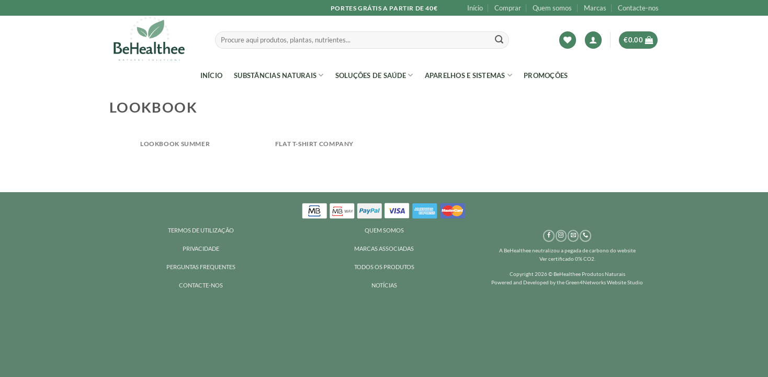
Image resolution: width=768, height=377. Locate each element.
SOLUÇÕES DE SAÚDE (374, 75)
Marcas (595, 8)
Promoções (546, 75)
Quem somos (552, 8)
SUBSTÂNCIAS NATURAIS (279, 75)
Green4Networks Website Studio (604, 282)
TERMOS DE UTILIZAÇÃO (201, 230)
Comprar (507, 8)
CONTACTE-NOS (201, 285)
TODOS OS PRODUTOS (384, 266)
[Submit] (499, 40)
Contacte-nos (638, 8)
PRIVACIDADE (201, 248)
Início (475, 8)
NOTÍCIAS (384, 285)
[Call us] (585, 236)
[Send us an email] (573, 236)
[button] (593, 40)
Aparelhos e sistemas (469, 75)
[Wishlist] (567, 40)
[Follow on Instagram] (561, 236)
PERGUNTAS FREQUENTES (200, 266)
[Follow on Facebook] (548, 236)
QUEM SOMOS (384, 230)
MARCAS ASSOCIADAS (384, 248)
